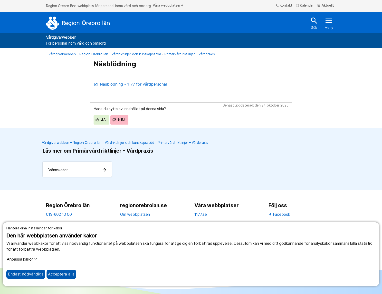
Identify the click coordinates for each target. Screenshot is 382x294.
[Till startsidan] (78, 23)
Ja (100, 120)
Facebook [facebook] (279, 214)
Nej (118, 120)
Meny (329, 22)
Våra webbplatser (168, 5)
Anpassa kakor (22, 259)
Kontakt (284, 5)
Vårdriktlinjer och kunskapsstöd (136, 54)
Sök (314, 22)
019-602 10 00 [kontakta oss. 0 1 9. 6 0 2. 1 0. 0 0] (59, 214)
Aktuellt (325, 5)
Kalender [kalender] (305, 5)
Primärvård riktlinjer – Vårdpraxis (189, 54)
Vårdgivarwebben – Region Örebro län (78, 54)
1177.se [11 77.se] (200, 214)
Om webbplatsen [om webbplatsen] (135, 214)
